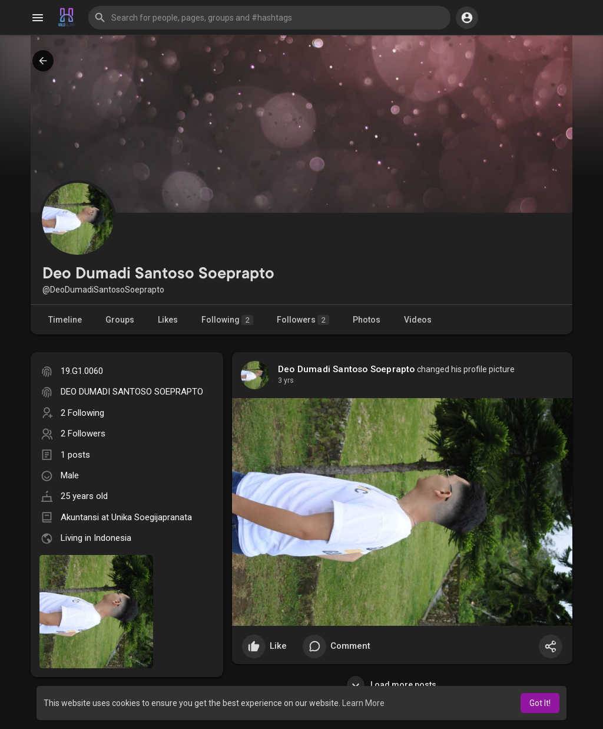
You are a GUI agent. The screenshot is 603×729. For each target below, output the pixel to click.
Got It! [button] (540, 703)
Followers (303, 320)
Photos (366, 319)
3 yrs (286, 380)
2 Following (82, 413)
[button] (269, 17)
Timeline (65, 319)
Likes (168, 319)
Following (227, 320)
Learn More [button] (363, 703)
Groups (119, 319)
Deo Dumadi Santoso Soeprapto (346, 369)
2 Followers (83, 433)
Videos (418, 319)
